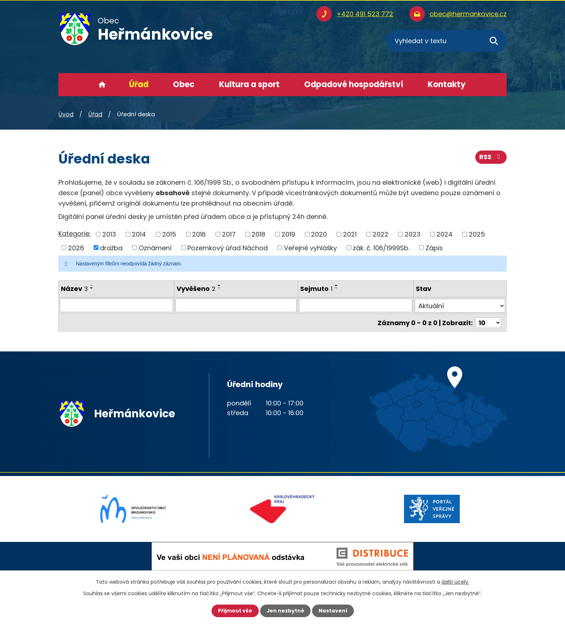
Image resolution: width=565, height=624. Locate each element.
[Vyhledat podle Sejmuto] (355, 305)
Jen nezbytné (285, 610)
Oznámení (155, 247)
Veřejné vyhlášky (310, 247)
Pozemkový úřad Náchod (227, 247)
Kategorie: (74, 233)
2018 (258, 234)
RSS (491, 157)
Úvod (102, 84)
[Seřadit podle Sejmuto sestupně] (337, 288)
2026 (76, 247)
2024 (444, 234)
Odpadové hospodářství (353, 84)
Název (74, 288)
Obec (184, 84)
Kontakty (447, 84)
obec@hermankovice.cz (468, 13)
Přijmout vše (235, 610)
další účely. (455, 581)
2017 (229, 234)
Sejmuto (316, 288)
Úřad (138, 84)
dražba (111, 247)
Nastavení (333, 610)
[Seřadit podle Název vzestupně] (92, 285)
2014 (139, 234)
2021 (350, 234)
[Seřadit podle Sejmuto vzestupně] (337, 285)
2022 (380, 234)
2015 (169, 234)
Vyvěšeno (196, 288)
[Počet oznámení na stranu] (488, 322)
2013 (109, 234)
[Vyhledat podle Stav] (460, 305)
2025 (477, 234)
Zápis (434, 247)
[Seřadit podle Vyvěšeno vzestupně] (219, 285)
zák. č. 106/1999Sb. (381, 247)
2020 (319, 234)
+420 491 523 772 (365, 13)
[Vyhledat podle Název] (116, 305)
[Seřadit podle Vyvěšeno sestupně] (219, 288)
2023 (413, 234)
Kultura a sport (249, 84)
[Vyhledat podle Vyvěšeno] (236, 305)
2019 (288, 234)
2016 (199, 234)
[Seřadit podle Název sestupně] (92, 288)
